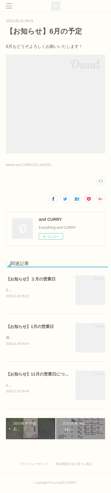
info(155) (45, 164)
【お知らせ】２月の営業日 (31, 279)
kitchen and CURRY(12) (22, 164)
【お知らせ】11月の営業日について (39, 375)
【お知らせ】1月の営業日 (30, 327)
